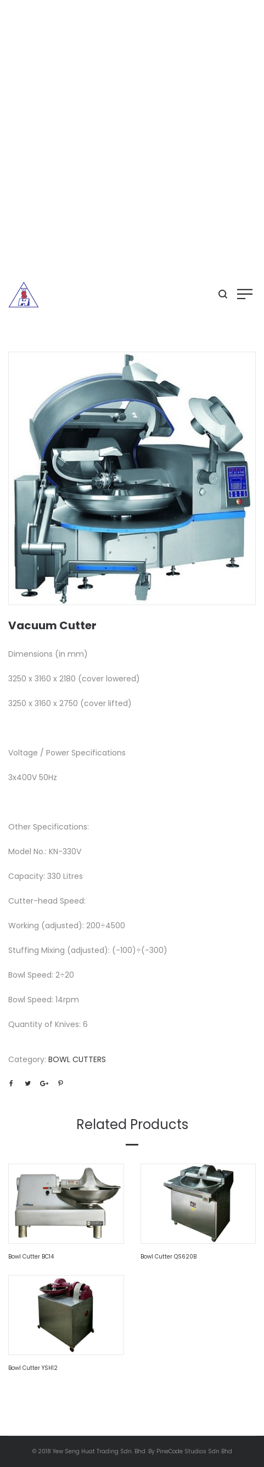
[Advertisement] (132, 137)
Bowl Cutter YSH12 (33, 1368)
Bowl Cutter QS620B (168, 1256)
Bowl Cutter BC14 (31, 1256)
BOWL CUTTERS (77, 1059)
